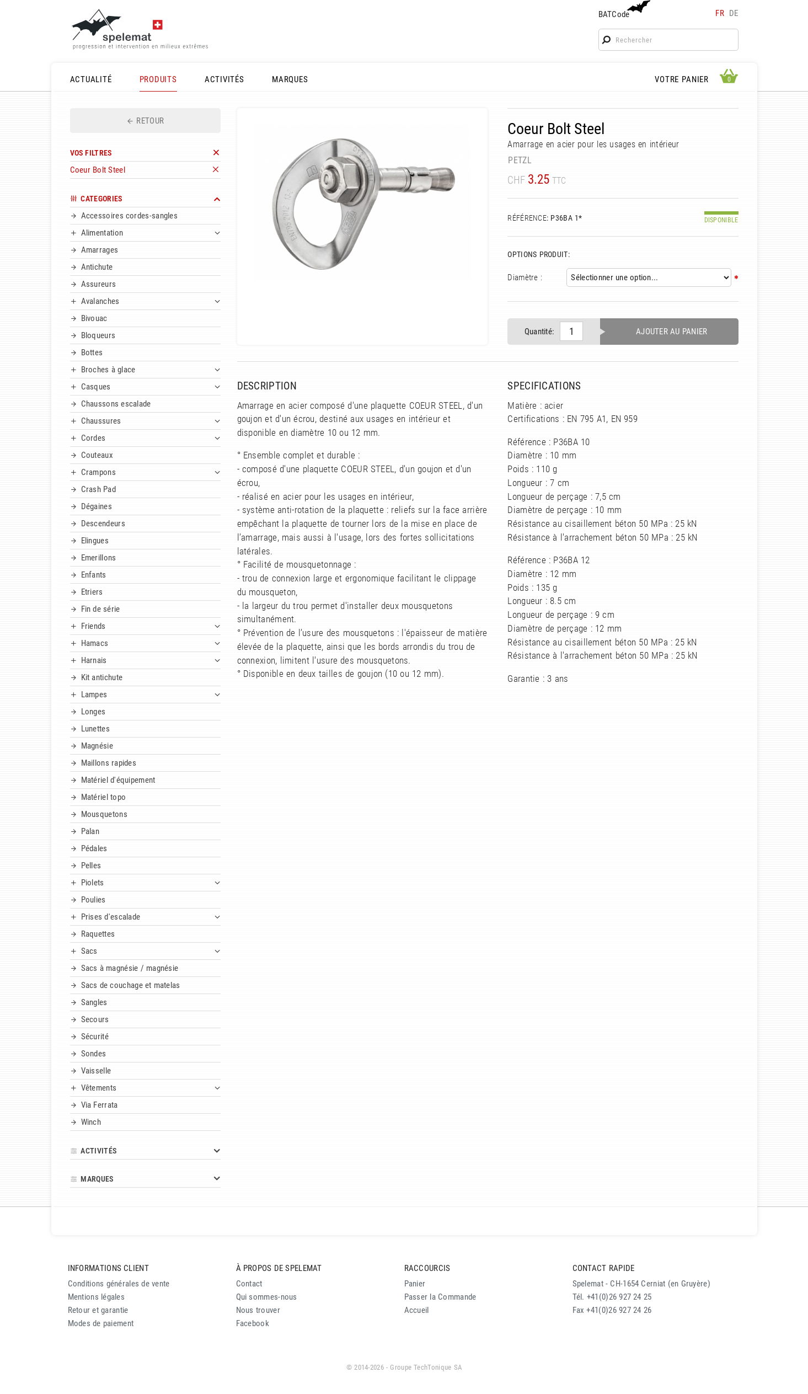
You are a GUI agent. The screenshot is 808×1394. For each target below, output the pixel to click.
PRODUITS (158, 79)
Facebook (252, 1323)
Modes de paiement (101, 1323)
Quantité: (540, 332)
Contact (249, 1284)
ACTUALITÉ (91, 79)
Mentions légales (96, 1297)
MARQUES (290, 79)
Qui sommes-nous (266, 1297)
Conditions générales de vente (119, 1284)
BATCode (623, 9)
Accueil (416, 1310)
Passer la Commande (440, 1297)
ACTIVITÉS (224, 79)
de (734, 13)
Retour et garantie (98, 1310)
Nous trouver (258, 1310)
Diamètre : (524, 277)
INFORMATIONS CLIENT (108, 1268)
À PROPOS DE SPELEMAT (279, 1268)
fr (719, 13)
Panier (415, 1284)
